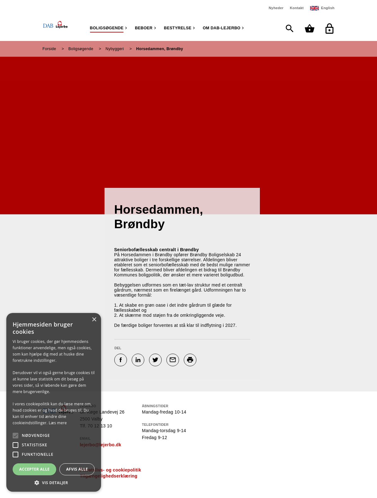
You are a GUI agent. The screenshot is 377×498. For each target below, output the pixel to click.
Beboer (144, 28)
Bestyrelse (177, 28)
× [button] (94, 319)
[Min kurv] (311, 28)
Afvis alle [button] (77, 469)
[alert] (53, 402)
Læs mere (58, 423)
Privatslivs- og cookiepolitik (110, 469)
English (328, 8)
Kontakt (297, 8)
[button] (54, 482)
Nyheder (276, 8)
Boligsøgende (107, 28)
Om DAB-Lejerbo (221, 28)
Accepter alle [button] (34, 469)
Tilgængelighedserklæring (108, 475)
